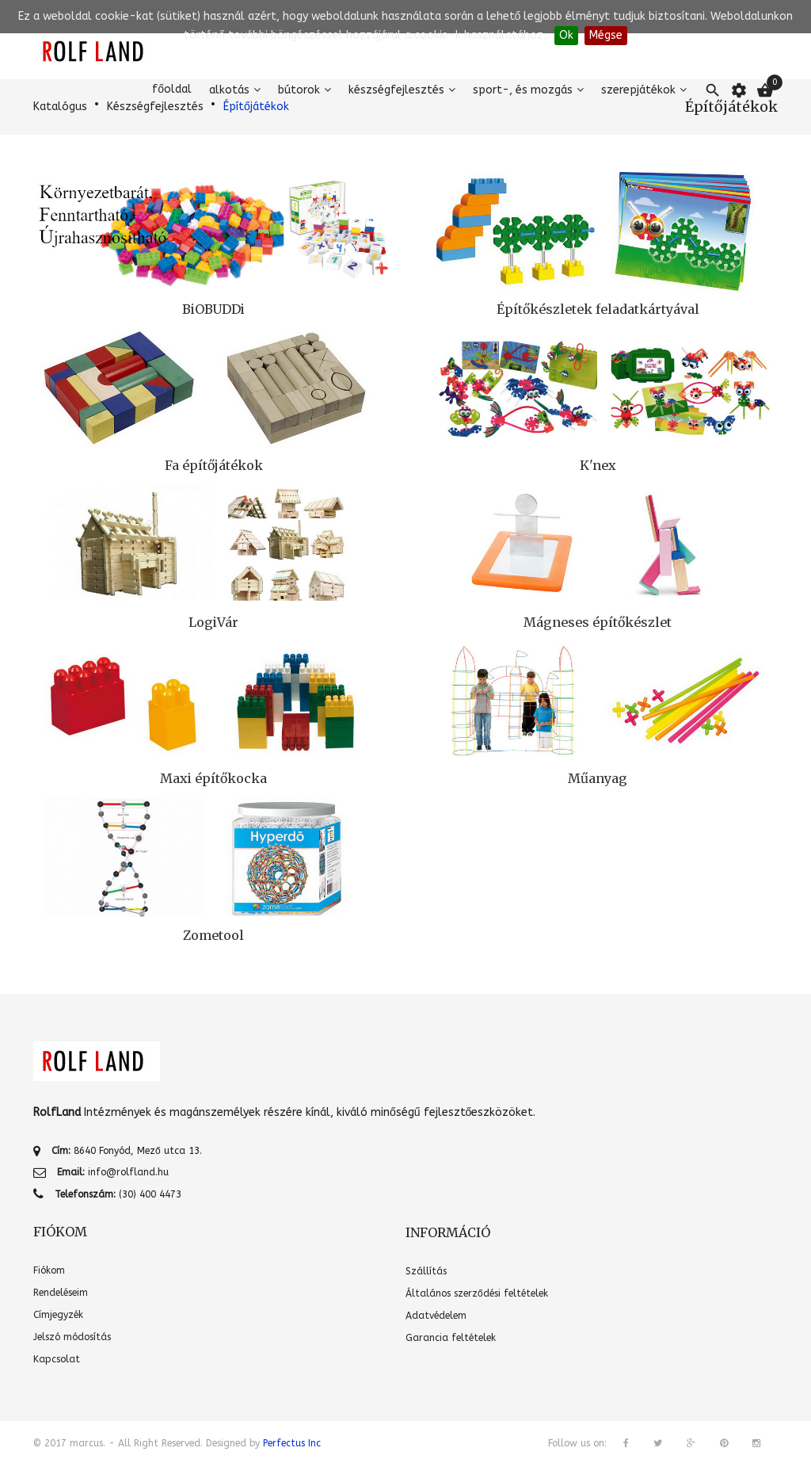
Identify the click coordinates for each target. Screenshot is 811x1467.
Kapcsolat (56, 1359)
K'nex (598, 465)
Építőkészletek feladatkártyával (598, 309)
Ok (566, 35)
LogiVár (213, 622)
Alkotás (229, 90)
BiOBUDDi (213, 309)
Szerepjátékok (638, 90)
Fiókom (49, 1270)
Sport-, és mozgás (523, 90)
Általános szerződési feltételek (477, 1293)
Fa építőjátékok (214, 465)
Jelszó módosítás (72, 1337)
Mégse (606, 35)
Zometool (213, 935)
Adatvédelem (436, 1315)
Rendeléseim (60, 1292)
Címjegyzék (58, 1314)
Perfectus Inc (292, 1443)
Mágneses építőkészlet (598, 622)
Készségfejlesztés (396, 90)
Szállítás (426, 1271)
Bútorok (299, 90)
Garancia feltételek (451, 1337)
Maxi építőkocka (213, 778)
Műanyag (597, 778)
